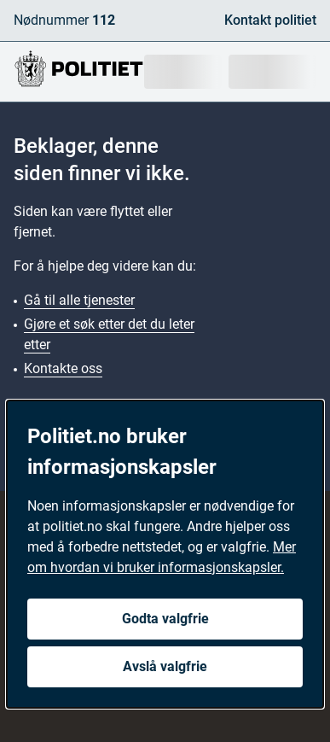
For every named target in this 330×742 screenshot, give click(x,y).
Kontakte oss (63, 368)
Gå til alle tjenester (79, 300)
